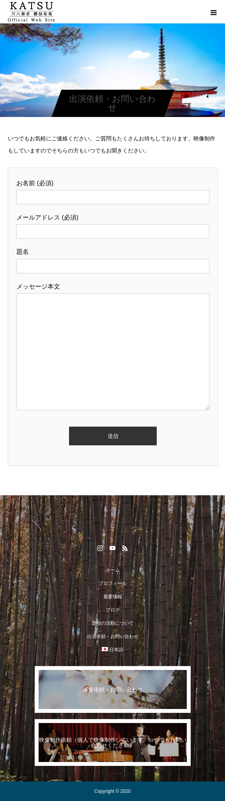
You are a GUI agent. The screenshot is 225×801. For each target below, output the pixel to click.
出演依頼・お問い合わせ (112, 636)
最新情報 (112, 596)
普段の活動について (113, 623)
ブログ (113, 610)
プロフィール (113, 583)
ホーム (113, 570)
